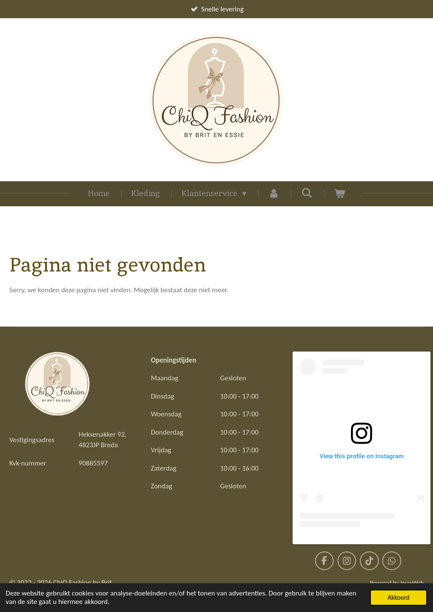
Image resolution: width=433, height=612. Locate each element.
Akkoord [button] (399, 597)
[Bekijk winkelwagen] (340, 193)
